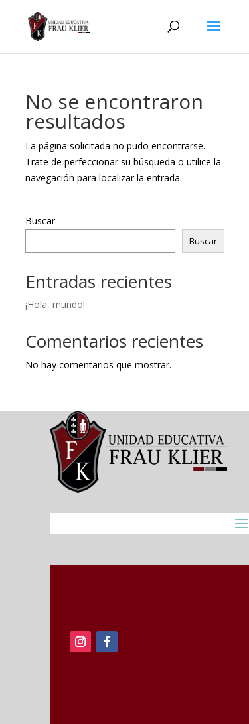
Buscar (40, 220)
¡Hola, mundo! (55, 304)
